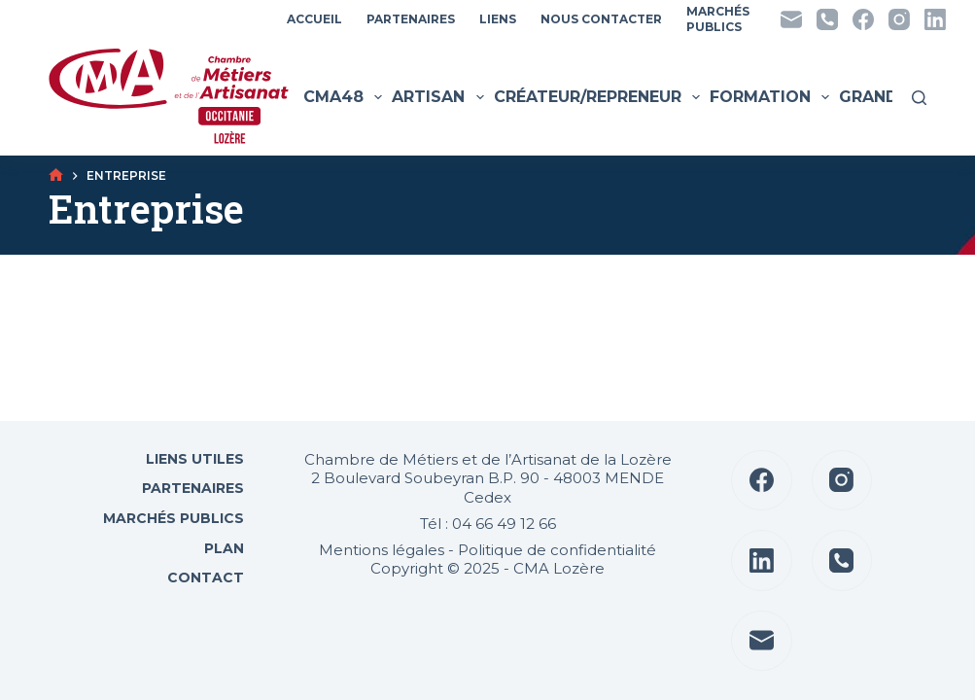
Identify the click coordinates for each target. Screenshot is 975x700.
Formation (772, 97)
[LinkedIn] (935, 19)
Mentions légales (381, 550)
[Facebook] (863, 19)
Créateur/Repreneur (599, 97)
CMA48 (345, 97)
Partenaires (410, 19)
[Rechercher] (919, 97)
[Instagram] (899, 19)
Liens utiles (193, 459)
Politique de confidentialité (557, 550)
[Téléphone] (827, 19)
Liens (497, 19)
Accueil (314, 19)
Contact (203, 577)
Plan (222, 548)
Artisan (440, 97)
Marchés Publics (173, 518)
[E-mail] (791, 19)
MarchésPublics (717, 19)
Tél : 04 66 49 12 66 (488, 523)
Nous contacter (601, 19)
